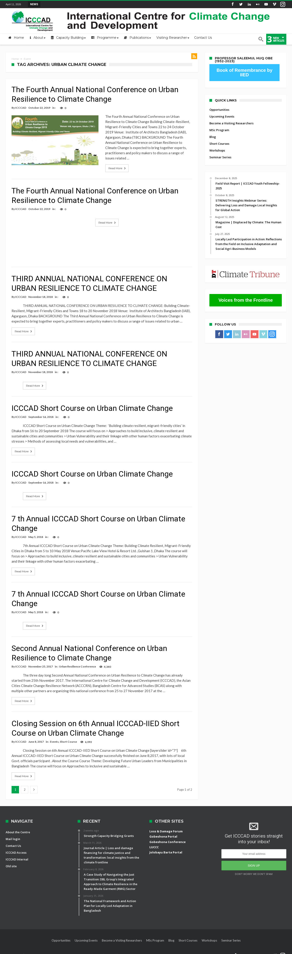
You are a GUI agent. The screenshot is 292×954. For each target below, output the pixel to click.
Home (15, 58)
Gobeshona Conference (167, 837)
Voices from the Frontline (245, 300)
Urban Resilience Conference (77, 661)
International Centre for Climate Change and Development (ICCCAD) (71, 950)
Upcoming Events (221, 116)
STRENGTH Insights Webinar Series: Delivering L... (75, 4)
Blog (212, 137)
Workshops (217, 150)
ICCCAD (20, 107)
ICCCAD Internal (17, 854)
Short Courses (219, 144)
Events (54, 736)
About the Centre (18, 827)
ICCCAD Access (16, 847)
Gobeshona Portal (163, 831)
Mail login (13, 834)
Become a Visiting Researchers (231, 123)
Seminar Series (220, 157)
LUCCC (154, 842)
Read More (107, 163)
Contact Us (13, 840)
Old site (11, 861)
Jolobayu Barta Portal (165, 847)
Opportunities (219, 110)
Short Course (68, 736)
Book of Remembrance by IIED (245, 72)
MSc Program (219, 130)
